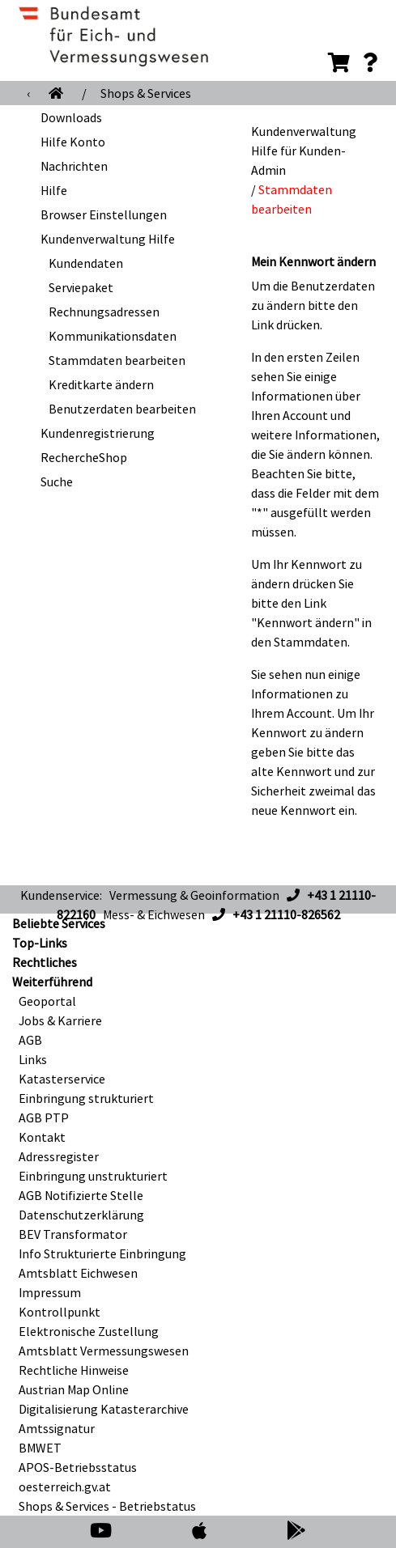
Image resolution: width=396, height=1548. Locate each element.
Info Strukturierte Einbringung (102, 1253)
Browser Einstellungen (103, 214)
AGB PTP (44, 1117)
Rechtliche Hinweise (74, 1370)
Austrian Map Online (74, 1389)
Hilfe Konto (72, 142)
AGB (30, 1040)
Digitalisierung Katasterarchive (104, 1409)
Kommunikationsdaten (113, 336)
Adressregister (59, 1156)
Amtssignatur (57, 1428)
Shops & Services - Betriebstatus (107, 1506)
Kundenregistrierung (97, 433)
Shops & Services (145, 93)
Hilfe (53, 190)
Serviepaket (81, 287)
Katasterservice (62, 1079)
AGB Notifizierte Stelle (81, 1195)
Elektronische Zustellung (89, 1331)
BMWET (40, 1448)
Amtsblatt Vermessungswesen (104, 1350)
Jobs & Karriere (60, 1020)
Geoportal (47, 1001)
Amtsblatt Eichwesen (78, 1273)
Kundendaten (86, 263)
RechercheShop (83, 457)
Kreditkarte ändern (101, 384)
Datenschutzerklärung (81, 1215)
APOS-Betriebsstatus (78, 1467)
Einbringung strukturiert (86, 1098)
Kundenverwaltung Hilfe (107, 239)
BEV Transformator (73, 1234)
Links (33, 1059)
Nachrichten (74, 166)
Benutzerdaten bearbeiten (122, 409)
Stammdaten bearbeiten (117, 360)
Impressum (50, 1292)
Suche (56, 481)
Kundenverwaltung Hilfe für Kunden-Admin (303, 150)
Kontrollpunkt (59, 1312)
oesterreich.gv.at (65, 1486)
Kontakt (42, 1137)
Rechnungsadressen (104, 311)
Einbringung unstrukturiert (93, 1176)
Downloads (71, 117)
